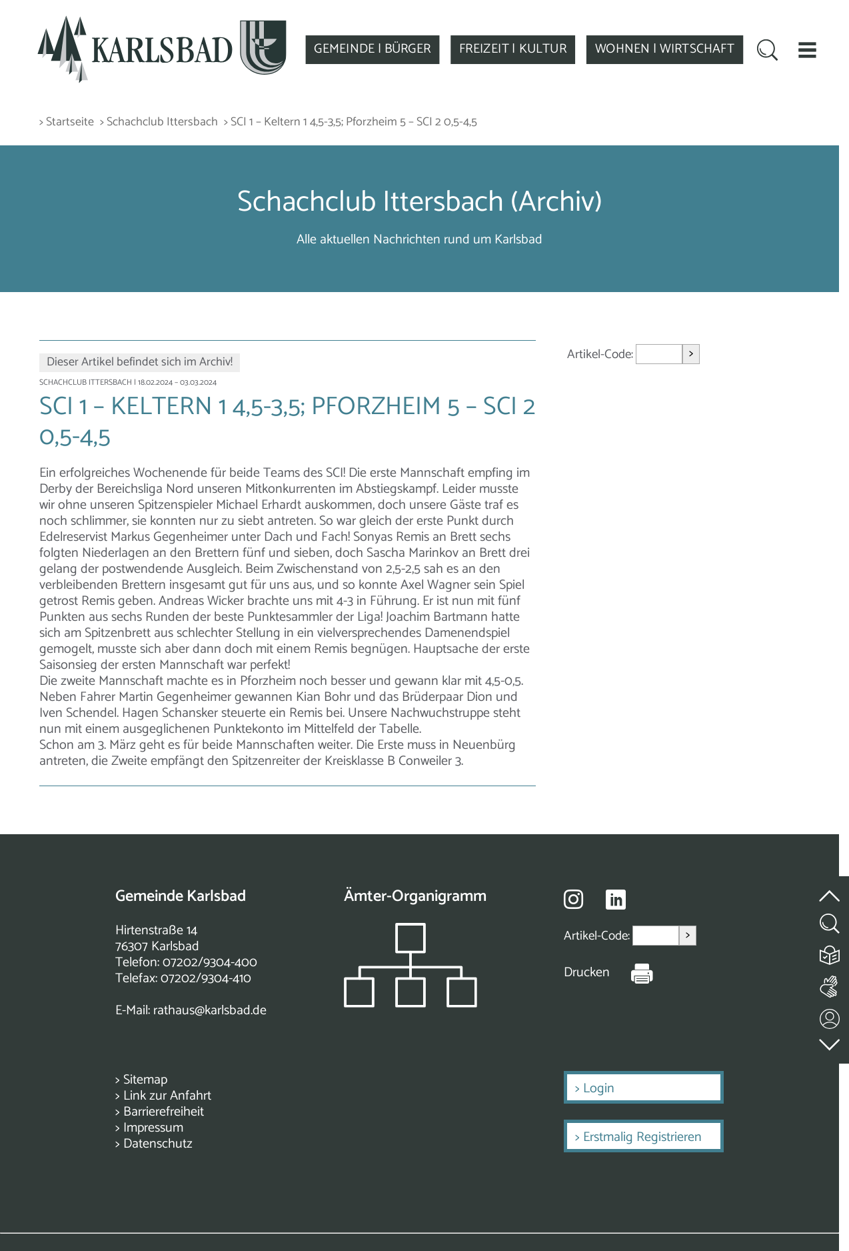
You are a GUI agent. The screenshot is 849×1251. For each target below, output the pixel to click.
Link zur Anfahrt (167, 1096)
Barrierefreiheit (163, 1112)
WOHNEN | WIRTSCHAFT (664, 49)
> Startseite (66, 122)
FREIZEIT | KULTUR (512, 49)
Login (598, 1089)
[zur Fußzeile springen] (830, 1042)
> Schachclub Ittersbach (159, 122)
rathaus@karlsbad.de (210, 1011)
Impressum (153, 1128)
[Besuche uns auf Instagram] (573, 899)
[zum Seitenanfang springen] (830, 888)
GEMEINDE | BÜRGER (372, 49)
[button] (807, 49)
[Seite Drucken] (632, 973)
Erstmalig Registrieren (642, 1137)
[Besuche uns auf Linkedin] (616, 900)
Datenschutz (158, 1144)
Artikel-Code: (601, 354)
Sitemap (145, 1080)
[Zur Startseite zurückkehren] (162, 22)
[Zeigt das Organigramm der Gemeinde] (410, 1004)
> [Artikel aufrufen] (691, 353)
